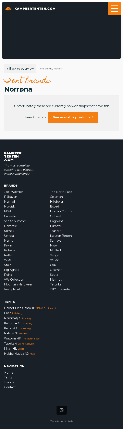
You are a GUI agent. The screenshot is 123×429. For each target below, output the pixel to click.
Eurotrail (56, 226)
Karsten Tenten (61, 236)
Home (8, 372)
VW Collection (14, 279)
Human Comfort (62, 211)
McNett (55, 250)
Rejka (8, 275)
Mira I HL (14, 348)
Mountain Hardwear (18, 284)
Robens (9, 250)
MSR (7, 211)
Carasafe (10, 216)
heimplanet (12, 289)
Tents (8, 377)
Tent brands (45, 68)
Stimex (9, 231)
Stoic (7, 265)
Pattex (9, 255)
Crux (53, 265)
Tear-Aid (55, 231)
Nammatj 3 (17, 318)
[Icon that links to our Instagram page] (61, 410)
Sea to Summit (15, 221)
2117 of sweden (61, 289)
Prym (8, 245)
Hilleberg (56, 201)
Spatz (54, 275)
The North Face (61, 192)
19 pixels (68, 421)
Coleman (56, 197)
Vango (54, 255)
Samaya (55, 240)
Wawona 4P (21, 338)
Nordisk (9, 206)
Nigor (54, 245)
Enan (13, 313)
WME (8, 260)
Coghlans (56, 221)
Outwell (55, 216)
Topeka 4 (19, 343)
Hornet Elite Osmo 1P (30, 308)
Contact (10, 387)
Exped (54, 206)
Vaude (54, 260)
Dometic (10, 226)
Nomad (9, 201)
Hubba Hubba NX (19, 354)
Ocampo (56, 270)
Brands (9, 382)
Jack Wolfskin (13, 192)
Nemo (8, 240)
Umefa (9, 236)
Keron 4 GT (17, 328)
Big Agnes (11, 270)
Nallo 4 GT (16, 333)
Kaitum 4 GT (18, 323)
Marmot (56, 279)
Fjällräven (10, 197)
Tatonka (55, 284)
